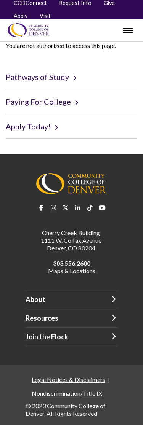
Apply (20, 16)
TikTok (90, 207)
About (35, 299)
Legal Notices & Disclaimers (68, 379)
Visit (45, 16)
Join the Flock (47, 337)
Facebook (41, 207)
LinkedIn (77, 207)
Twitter (65, 207)
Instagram (53, 207)
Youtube (102, 207)
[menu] (127, 30)
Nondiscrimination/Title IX (67, 393)
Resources (42, 318)
